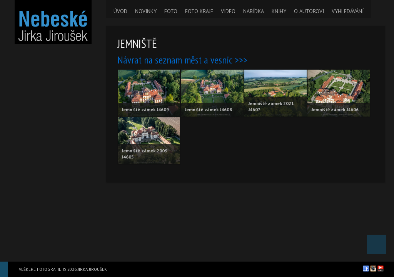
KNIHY (279, 11)
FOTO (170, 11)
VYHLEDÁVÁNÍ (348, 11)
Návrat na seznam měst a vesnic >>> (182, 59)
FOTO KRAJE (199, 11)
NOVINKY (146, 11)
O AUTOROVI (309, 11)
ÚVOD (120, 11)
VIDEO (228, 11)
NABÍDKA (253, 11)
